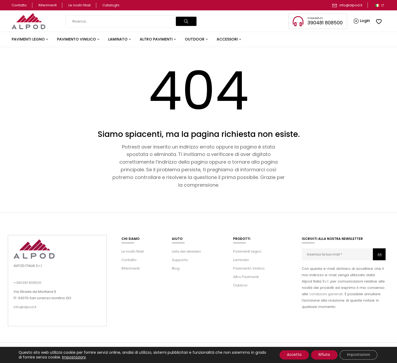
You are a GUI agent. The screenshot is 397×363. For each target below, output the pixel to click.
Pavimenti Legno (247, 251)
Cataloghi (110, 5)
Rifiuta (322, 354)
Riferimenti (47, 5)
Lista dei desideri (186, 251)
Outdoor (240, 285)
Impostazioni (86, 357)
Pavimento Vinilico (249, 268)
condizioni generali (326, 294)
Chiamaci (315, 18)
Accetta (290, 354)
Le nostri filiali (79, 5)
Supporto (180, 259)
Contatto (19, 5)
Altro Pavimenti (246, 276)
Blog (176, 268)
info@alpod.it (350, 5)
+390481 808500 (27, 282)
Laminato (241, 259)
